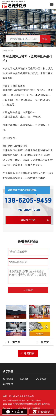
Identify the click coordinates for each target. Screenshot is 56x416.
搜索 (44, 39)
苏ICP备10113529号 (12, 408)
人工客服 (14, 411)
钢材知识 (8, 384)
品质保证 (41, 378)
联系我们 (25, 378)
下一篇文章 (42, 342)
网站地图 (36, 408)
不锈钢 (39, 95)
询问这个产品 (28, 220)
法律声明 (26, 408)
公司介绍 (8, 378)
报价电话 (41, 411)
